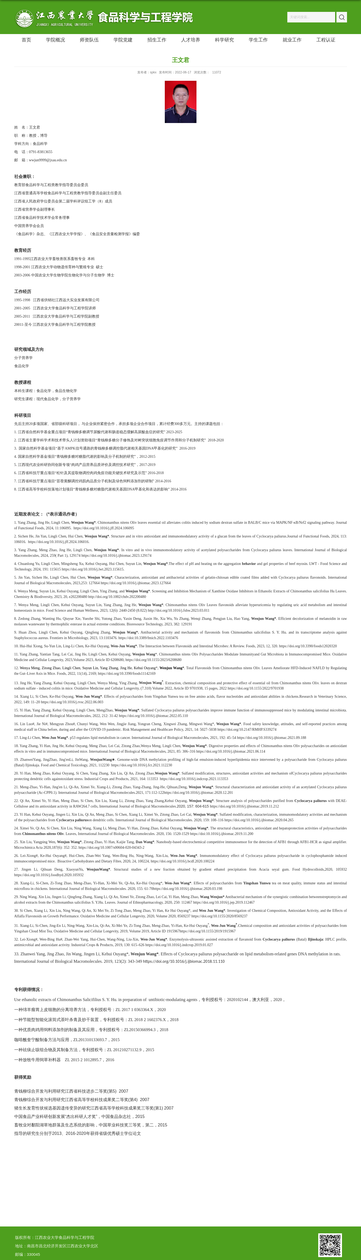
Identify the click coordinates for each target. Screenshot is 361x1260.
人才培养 (190, 40)
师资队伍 (89, 40)
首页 (26, 40)
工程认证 (325, 40)
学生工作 (258, 40)
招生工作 (156, 40)
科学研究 (224, 40)
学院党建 (123, 40)
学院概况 (55, 40)
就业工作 (292, 40)
